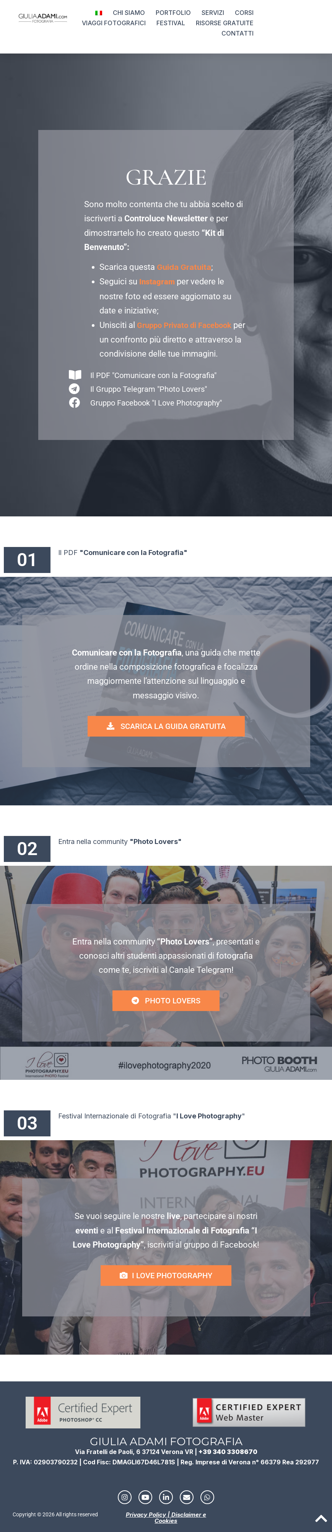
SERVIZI (213, 12)
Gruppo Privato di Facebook (184, 325)
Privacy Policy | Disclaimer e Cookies (166, 1517)
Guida (168, 267)
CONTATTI (237, 33)
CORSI (244, 12)
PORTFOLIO (173, 12)
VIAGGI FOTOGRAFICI (114, 23)
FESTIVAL (170, 23)
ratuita (198, 267)
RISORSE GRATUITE (225, 23)
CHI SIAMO (129, 12)
